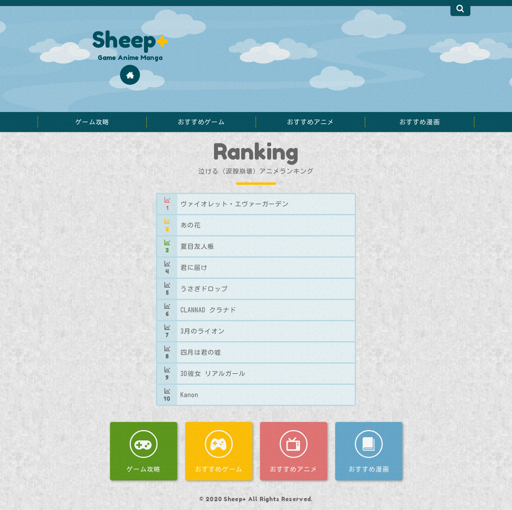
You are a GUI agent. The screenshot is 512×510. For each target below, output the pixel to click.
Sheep (130, 39)
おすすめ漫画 (368, 469)
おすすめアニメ (293, 469)
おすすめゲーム (218, 469)
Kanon (189, 395)
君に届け (194, 267)
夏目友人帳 (197, 246)
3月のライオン (202, 331)
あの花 (190, 225)
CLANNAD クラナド (208, 310)
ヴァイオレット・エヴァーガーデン (234, 204)
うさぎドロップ (204, 289)
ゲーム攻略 (143, 469)
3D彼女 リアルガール (213, 373)
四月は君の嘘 (200, 352)
